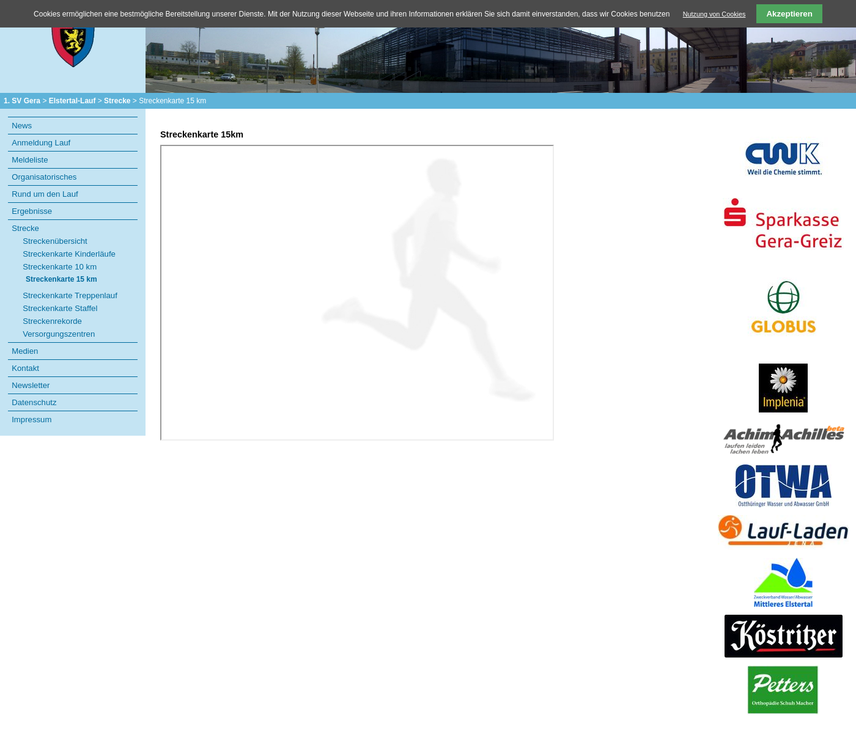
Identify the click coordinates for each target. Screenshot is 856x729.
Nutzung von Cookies (714, 14)
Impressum (31, 419)
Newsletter (31, 385)
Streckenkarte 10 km (60, 266)
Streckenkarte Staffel (60, 308)
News (22, 125)
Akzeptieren (789, 13)
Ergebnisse (32, 211)
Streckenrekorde (52, 321)
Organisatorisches (44, 176)
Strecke (117, 101)
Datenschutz (34, 402)
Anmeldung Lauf (41, 142)
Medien (25, 351)
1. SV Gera (22, 101)
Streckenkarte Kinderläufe (69, 253)
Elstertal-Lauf (72, 101)
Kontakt (25, 368)
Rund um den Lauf (45, 194)
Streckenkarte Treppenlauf (70, 295)
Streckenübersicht (55, 241)
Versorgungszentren (59, 334)
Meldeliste (30, 159)
